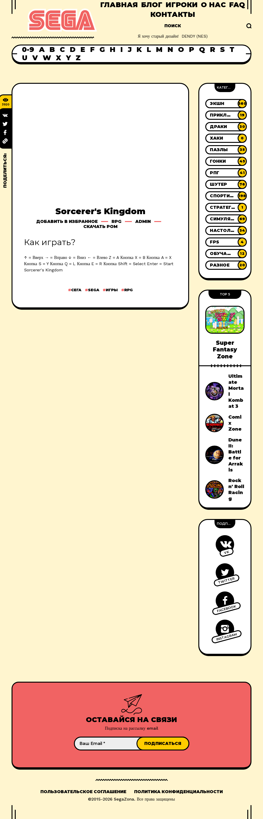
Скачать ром (100, 226)
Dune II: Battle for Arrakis (235, 455)
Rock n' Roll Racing (236, 489)
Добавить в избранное (67, 221)
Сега (76, 290)
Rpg (116, 221)
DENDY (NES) (195, 36)
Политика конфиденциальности (178, 791)
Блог (151, 4)
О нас (213, 4)
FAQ (237, 4)
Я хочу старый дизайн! (158, 36)
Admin (143, 221)
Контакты (172, 14)
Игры (112, 290)
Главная (119, 4)
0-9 (28, 49)
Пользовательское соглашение (83, 791)
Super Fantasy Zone (225, 349)
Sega (93, 290)
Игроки (182, 4)
